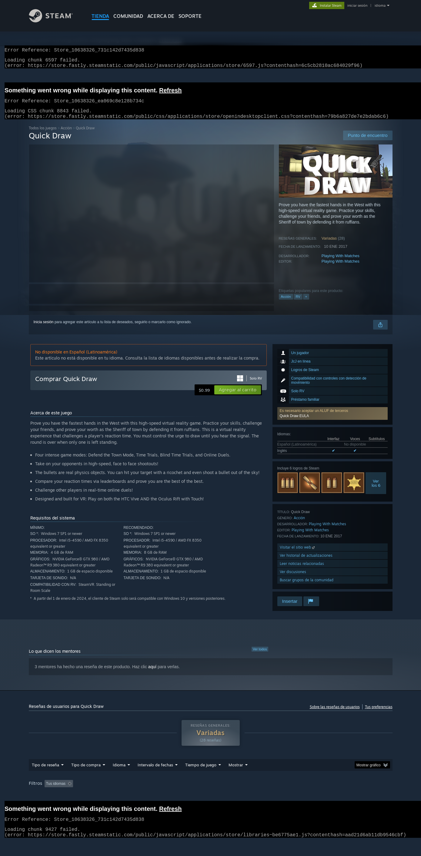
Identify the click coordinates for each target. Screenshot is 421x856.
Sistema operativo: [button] (309, 791)
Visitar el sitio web (298, 554)
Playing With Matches (340, 263)
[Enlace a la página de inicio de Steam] (55, 20)
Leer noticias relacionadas (302, 571)
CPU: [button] (340, 791)
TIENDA (100, 16)
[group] (211, 795)
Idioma (119, 772)
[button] (332, 420)
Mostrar (236, 772)
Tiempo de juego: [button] (195, 791)
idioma (380, 5)
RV (298, 304)
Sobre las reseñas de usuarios (335, 714)
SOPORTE (190, 16)
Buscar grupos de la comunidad (306, 587)
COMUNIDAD (128, 16)
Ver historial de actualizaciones (306, 562)
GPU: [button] (360, 791)
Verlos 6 (376, 490)
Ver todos (260, 656)
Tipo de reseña (45, 772)
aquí (152, 674)
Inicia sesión (44, 329)
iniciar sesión (357, 5)
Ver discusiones (293, 579)
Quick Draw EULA (294, 423)
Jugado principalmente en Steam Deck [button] (251, 791)
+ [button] (306, 304)
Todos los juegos (43, 135)
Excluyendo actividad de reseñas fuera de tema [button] (130, 791)
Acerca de (160, 16)
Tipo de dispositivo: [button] (45, 799)
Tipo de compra (86, 772)
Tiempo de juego (200, 772)
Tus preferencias (379, 714)
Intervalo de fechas (155, 772)
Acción (66, 135)
